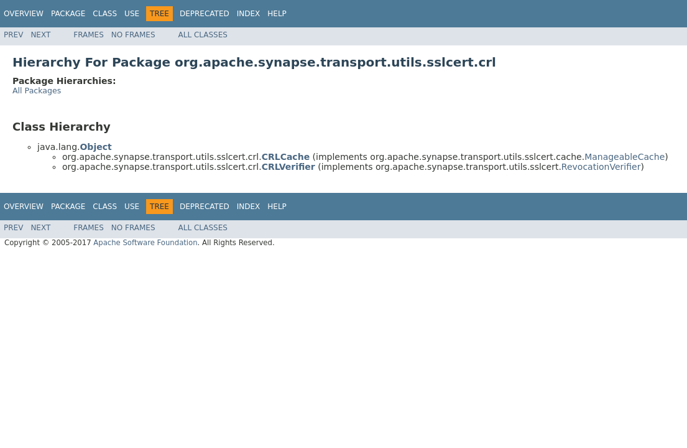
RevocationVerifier (601, 167)
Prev (13, 34)
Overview (24, 13)
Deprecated (204, 13)
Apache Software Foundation (145, 242)
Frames (88, 34)
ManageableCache (624, 157)
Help (277, 13)
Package (68, 13)
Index (249, 13)
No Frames (133, 34)
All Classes (203, 34)
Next (40, 34)
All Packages (36, 90)
